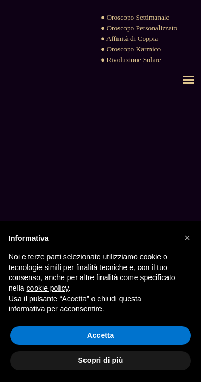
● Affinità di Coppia (129, 38)
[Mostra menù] (188, 80)
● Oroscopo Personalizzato (138, 28)
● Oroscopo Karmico (130, 49)
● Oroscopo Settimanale (134, 17)
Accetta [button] (100, 335)
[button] (187, 237)
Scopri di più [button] (100, 360)
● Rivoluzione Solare (130, 60)
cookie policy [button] (47, 288)
